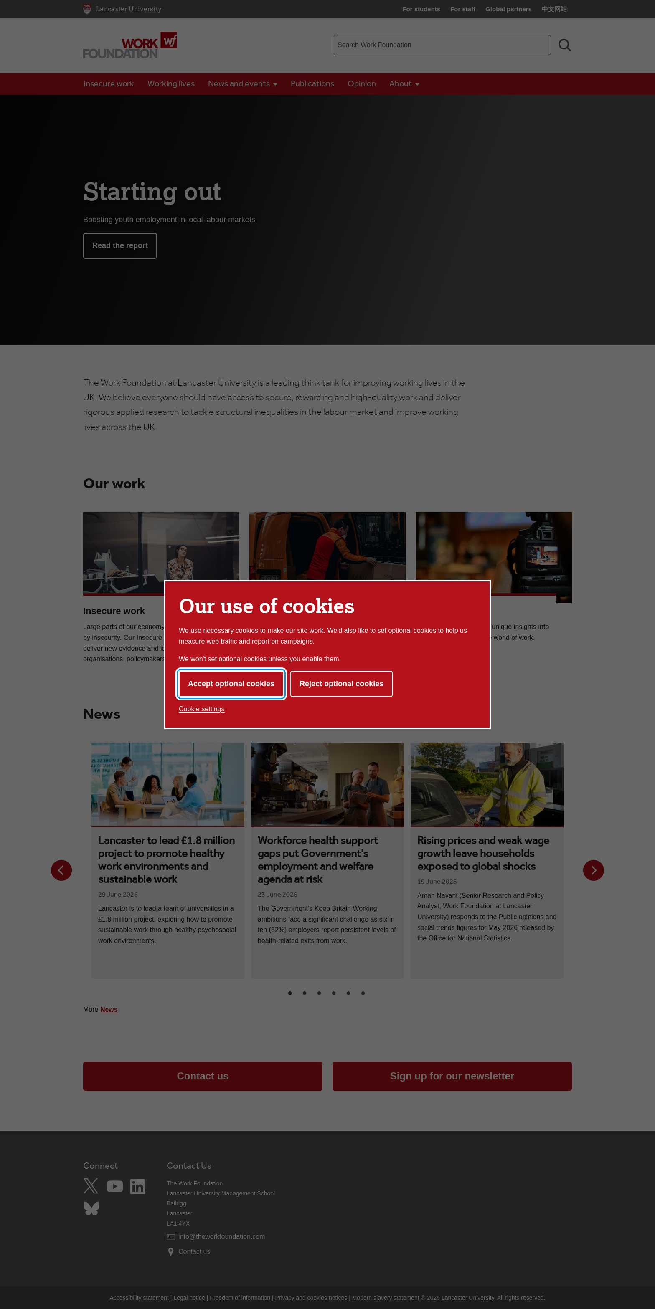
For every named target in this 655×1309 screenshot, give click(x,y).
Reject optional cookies (341, 684)
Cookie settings (201, 709)
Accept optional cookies (231, 684)
